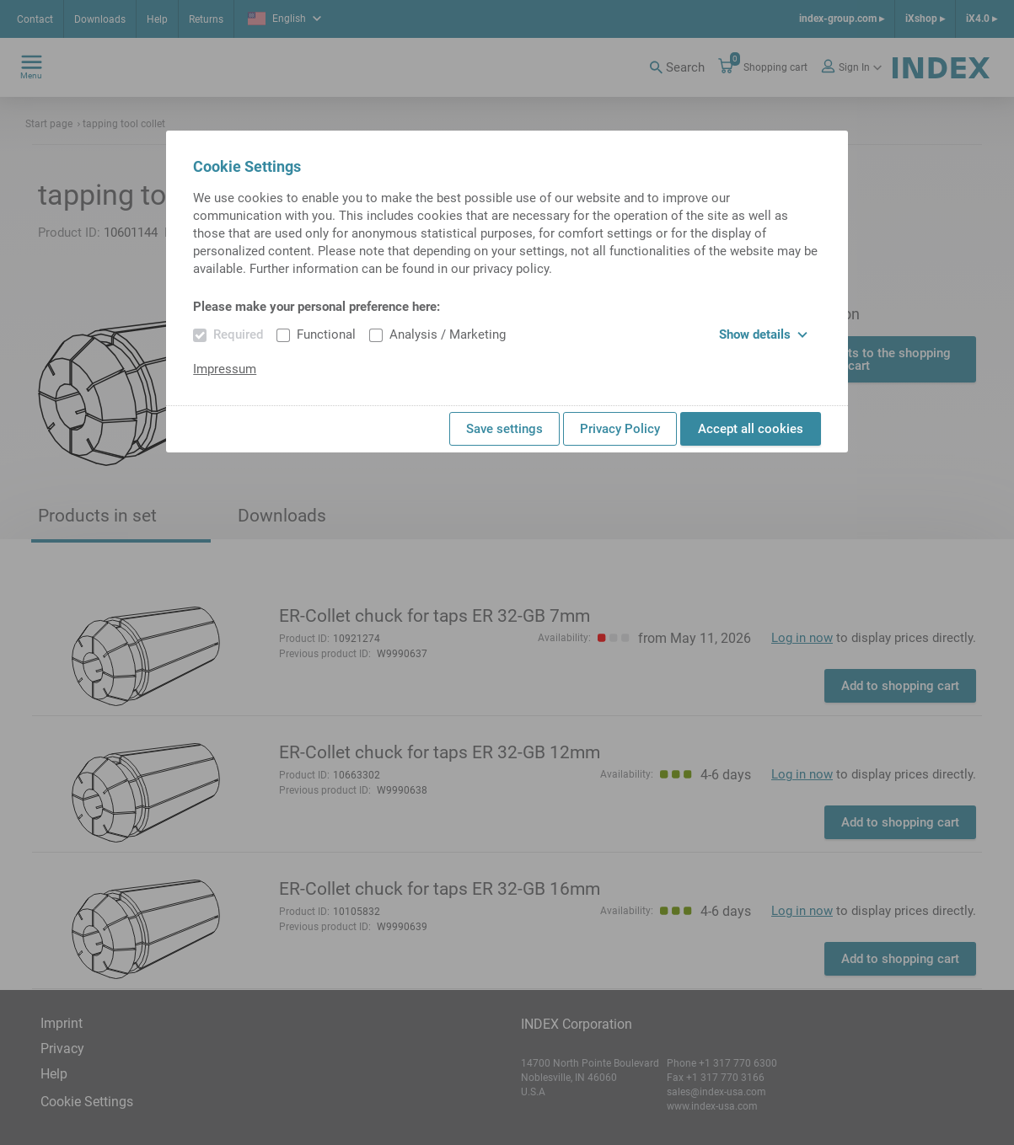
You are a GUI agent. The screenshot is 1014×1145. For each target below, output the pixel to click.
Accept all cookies (750, 428)
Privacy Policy (620, 428)
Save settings (504, 428)
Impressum (224, 369)
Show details (763, 334)
